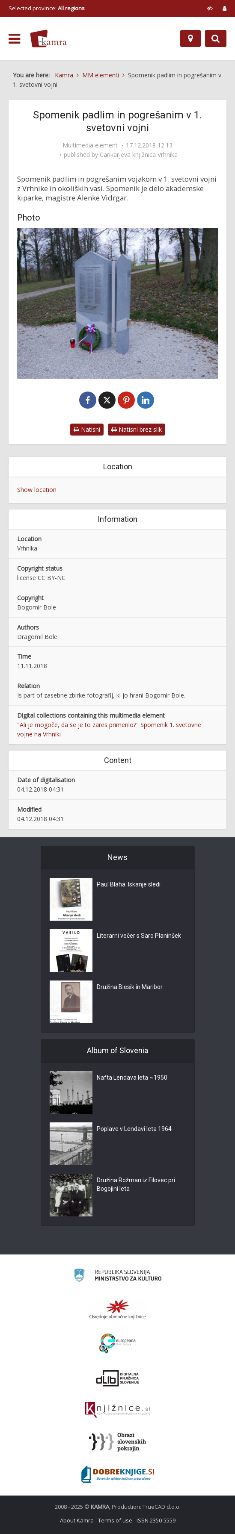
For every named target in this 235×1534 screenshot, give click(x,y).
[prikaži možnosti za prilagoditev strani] (210, 8)
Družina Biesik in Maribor (130, 986)
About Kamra (77, 1520)
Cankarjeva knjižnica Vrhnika (139, 155)
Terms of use (115, 1520)
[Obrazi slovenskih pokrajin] (117, 1442)
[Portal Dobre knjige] (117, 1474)
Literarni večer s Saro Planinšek (139, 935)
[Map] (190, 38)
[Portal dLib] (117, 1378)
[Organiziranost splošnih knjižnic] (117, 1309)
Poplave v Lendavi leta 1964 (134, 1128)
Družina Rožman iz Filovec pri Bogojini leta (136, 1184)
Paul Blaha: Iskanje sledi (129, 884)
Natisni (87, 429)
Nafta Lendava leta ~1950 (132, 1077)
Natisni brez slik (136, 429)
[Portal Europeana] (117, 1343)
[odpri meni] (14, 39)
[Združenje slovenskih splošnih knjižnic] (117, 1410)
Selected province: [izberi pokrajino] (47, 8)
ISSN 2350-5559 (156, 1520)
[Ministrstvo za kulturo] (117, 1276)
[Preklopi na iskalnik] (215, 38)
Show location (37, 490)
